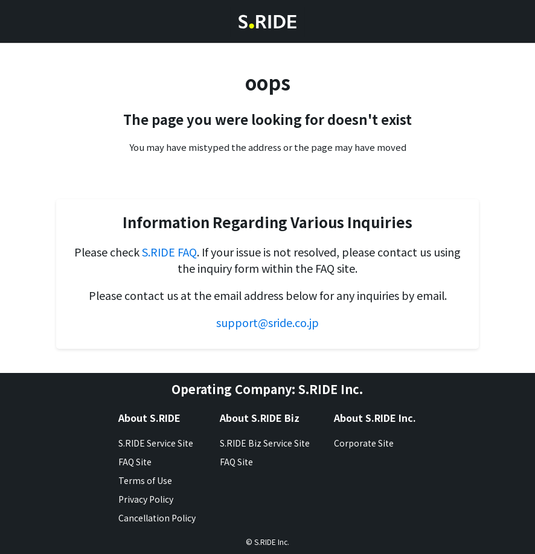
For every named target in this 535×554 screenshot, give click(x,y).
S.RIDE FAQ (169, 251)
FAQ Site (135, 462)
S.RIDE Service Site (155, 443)
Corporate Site (364, 443)
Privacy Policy (145, 499)
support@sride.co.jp (267, 322)
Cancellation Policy (157, 518)
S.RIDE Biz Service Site (265, 443)
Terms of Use (145, 480)
